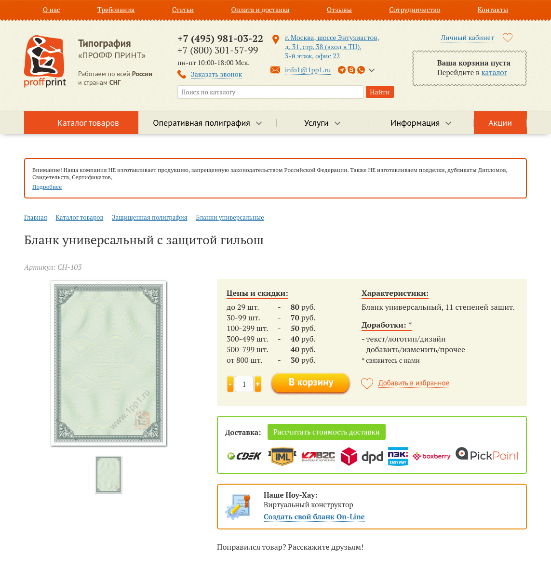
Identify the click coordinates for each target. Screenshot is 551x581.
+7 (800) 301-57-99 (217, 49)
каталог (495, 72)
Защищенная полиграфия (149, 217)
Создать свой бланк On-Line (314, 516)
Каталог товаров (88, 122)
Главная (35, 217)
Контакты (493, 9)
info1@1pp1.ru (308, 69)
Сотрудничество (414, 9)
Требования (116, 9)
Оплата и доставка (260, 9)
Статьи (183, 9)
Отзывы (339, 9)
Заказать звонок (216, 74)
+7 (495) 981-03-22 (220, 38)
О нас (51, 9)
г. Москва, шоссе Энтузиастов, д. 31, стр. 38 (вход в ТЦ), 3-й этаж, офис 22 (332, 46)
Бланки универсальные (230, 217)
